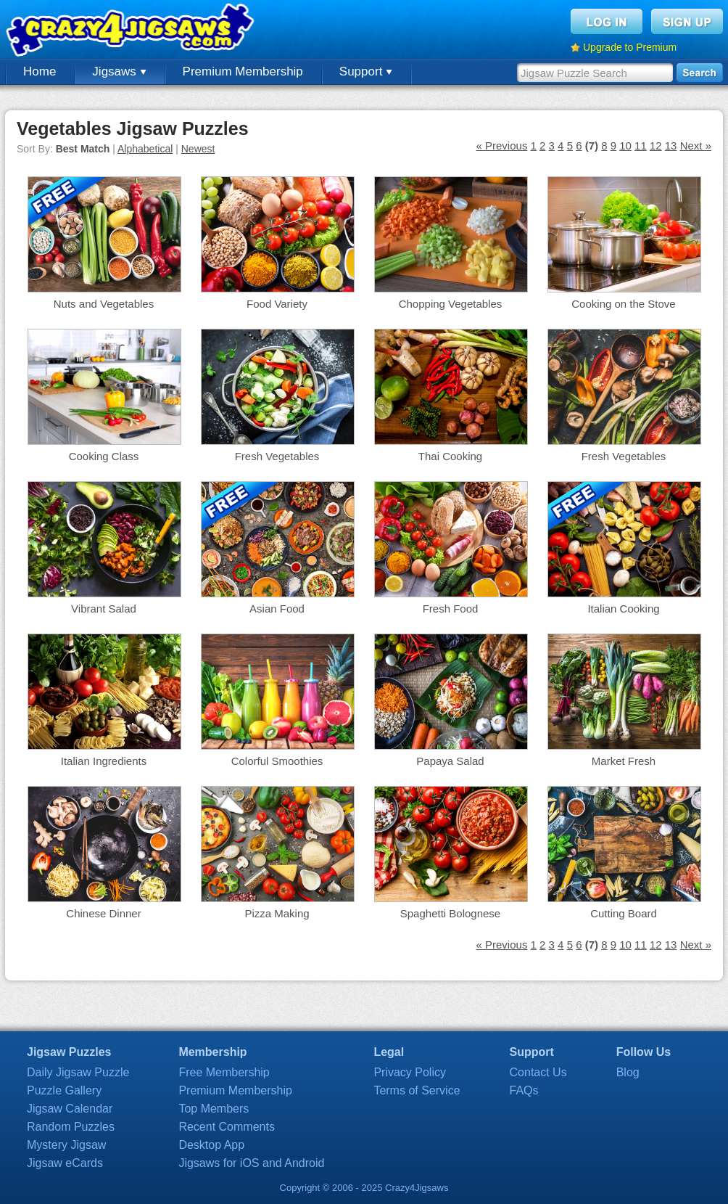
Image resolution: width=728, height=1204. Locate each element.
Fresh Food (451, 608)
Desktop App (211, 1145)
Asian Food (277, 608)
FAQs (524, 1090)
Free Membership (223, 1072)
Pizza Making (276, 913)
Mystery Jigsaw (66, 1145)
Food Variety (277, 304)
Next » (695, 145)
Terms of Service (416, 1090)
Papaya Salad (450, 761)
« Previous (502, 145)
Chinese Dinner (103, 913)
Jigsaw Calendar (69, 1108)
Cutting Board (623, 913)
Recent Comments (226, 1127)
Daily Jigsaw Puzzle (78, 1072)
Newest (198, 149)
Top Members (213, 1108)
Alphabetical (145, 149)
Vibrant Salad (103, 608)
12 (656, 145)
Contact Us (538, 1072)
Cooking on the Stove (623, 304)
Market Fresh (623, 761)
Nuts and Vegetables (104, 304)
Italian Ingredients (103, 761)
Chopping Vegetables (450, 304)
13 (671, 145)
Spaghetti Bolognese (450, 913)
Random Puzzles (71, 1127)
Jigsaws (119, 71)
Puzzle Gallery (64, 1090)
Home (39, 71)
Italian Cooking (623, 608)
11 (640, 145)
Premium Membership (243, 71)
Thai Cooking (450, 456)
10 (625, 145)
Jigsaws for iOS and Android (251, 1163)
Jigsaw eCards (65, 1163)
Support (365, 71)
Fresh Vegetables (277, 456)
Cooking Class (104, 456)
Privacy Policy (409, 1072)
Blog (628, 1072)
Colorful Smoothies (277, 761)
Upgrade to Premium (630, 47)
